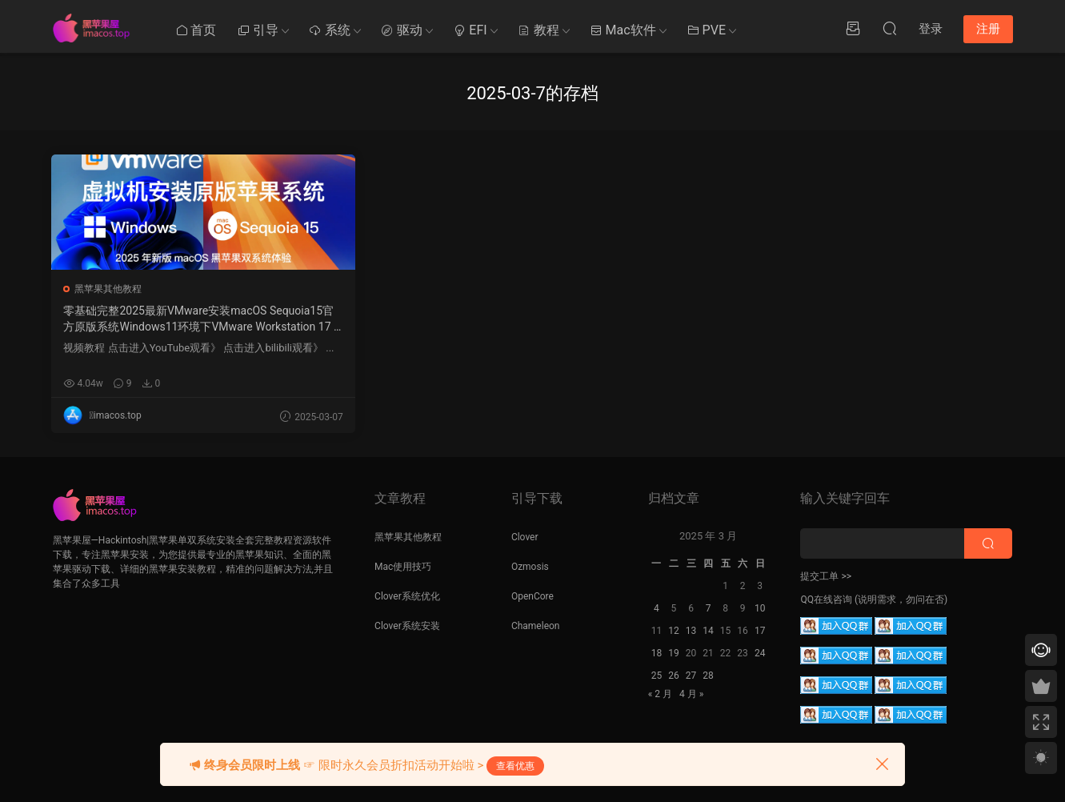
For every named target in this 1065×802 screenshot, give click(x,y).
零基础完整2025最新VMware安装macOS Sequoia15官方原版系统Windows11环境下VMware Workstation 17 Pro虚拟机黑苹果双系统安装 (143, 319)
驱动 (401, 30)
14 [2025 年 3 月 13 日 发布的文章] (708, 630)
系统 (329, 30)
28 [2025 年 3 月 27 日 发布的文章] (708, 675)
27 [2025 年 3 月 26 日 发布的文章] (691, 675)
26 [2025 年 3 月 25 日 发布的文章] (673, 675)
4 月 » (691, 694)
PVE (706, 30)
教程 (538, 30)
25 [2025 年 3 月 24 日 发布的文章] (657, 675)
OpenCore (532, 596)
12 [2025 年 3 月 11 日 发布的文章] (673, 630)
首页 (196, 30)
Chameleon (535, 626)
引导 (257, 30)
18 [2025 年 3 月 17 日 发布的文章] (657, 653)
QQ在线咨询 (826, 599)
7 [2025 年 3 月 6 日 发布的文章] (708, 608)
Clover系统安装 (407, 626)
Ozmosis (530, 566)
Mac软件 (623, 30)
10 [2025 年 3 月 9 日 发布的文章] (760, 608)
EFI (469, 30)
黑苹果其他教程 (109, 289)
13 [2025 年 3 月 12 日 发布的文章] (691, 630)
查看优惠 (515, 766)
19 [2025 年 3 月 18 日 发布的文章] (673, 653)
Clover (525, 537)
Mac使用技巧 (402, 566)
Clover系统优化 (407, 596)
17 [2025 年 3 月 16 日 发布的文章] (760, 630)
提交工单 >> (825, 576)
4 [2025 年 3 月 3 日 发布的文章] (656, 608)
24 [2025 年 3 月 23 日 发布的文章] (760, 653)
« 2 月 (660, 694)
